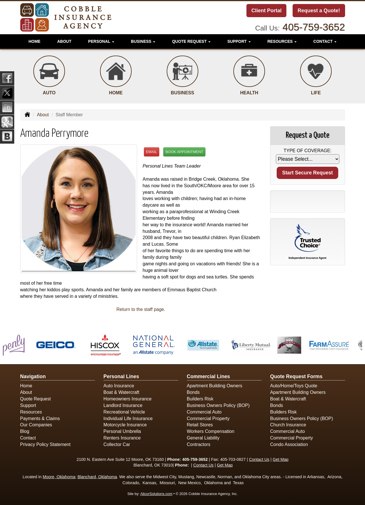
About (64, 41)
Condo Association (289, 444)
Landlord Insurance (122, 405)
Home (34, 41)
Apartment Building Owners (214, 385)
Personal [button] (101, 41)
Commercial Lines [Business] (208, 376)
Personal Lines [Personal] (121, 376)
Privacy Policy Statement (45, 444)
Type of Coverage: (307, 150)
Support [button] (239, 41)
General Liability (203, 437)
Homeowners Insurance (127, 398)
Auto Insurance (118, 385)
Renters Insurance (122, 437)
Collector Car (116, 444)
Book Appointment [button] (184, 152)
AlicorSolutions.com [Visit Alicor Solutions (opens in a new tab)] (156, 494)
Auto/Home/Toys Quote (293, 385)
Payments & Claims (40, 418)
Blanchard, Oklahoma (97, 477)
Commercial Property (208, 418)
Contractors (199, 444)
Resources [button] (282, 41)
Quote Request (35, 398)
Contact (28, 437)
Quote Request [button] (191, 41)
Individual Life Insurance (128, 418)
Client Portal (266, 10)
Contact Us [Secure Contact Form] (259, 459)
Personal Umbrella (122, 431)
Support (28, 405)
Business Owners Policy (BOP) (218, 405)
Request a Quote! (318, 10)
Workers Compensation (211, 431)
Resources (31, 412)
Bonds (193, 392)
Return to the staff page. (141, 309)
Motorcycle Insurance (125, 424)
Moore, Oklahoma (59, 477)
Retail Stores (200, 424)
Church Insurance (288, 424)
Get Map (280, 459)
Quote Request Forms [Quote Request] (296, 376)
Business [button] (143, 41)
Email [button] (151, 152)
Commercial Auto (204, 412)
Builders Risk (200, 398)
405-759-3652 (313, 26)
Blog (24, 431)
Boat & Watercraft (121, 392)
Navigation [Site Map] (33, 376)
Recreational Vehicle (124, 412)
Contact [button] (325, 41)
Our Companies (36, 424)
